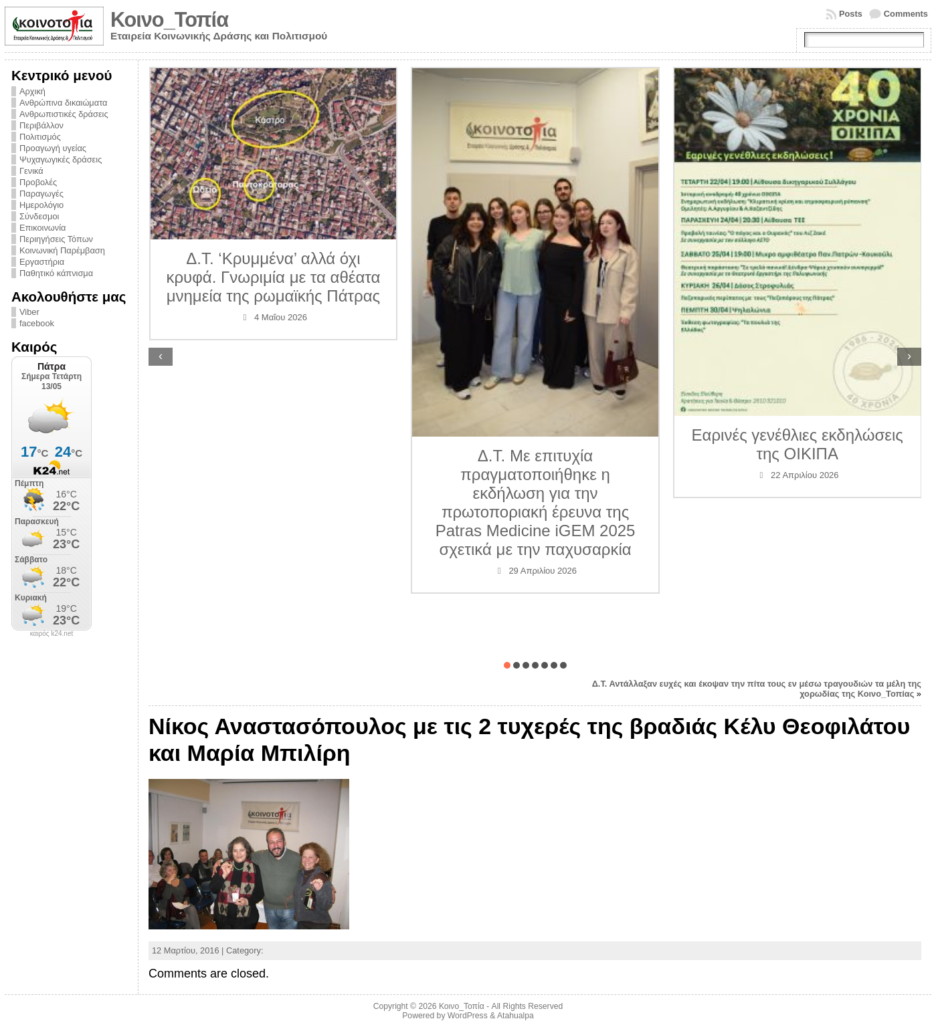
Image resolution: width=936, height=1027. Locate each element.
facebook (36, 323)
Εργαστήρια (41, 262)
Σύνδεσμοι (39, 216)
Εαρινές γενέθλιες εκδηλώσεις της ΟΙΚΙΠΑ (797, 444)
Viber (29, 312)
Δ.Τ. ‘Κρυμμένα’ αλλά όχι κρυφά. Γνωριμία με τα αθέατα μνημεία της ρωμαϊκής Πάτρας (273, 277)
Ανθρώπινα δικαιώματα (63, 103)
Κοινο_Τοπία (169, 19)
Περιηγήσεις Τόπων (56, 239)
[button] (507, 665)
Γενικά (31, 171)
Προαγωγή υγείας (52, 148)
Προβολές (38, 182)
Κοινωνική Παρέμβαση (62, 250)
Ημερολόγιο (41, 205)
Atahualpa (515, 1015)
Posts (850, 14)
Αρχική (32, 91)
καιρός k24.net (52, 634)
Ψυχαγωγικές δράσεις (60, 159)
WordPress (468, 1015)
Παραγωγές (41, 194)
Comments (906, 14)
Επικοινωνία (42, 228)
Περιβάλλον (41, 125)
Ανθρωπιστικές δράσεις (63, 114)
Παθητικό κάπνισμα (56, 273)
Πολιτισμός (40, 137)
